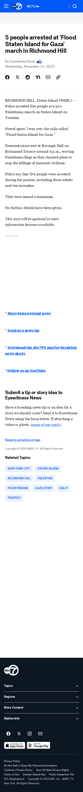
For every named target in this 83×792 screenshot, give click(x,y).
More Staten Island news (29, 313)
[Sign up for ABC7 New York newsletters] (40, 733)
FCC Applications (14, 779)
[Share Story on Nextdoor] (38, 77)
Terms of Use (11, 774)
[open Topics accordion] (41, 686)
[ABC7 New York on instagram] (29, 733)
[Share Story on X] (17, 77)
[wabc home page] (11, 670)
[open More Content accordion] (41, 708)
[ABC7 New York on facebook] (8, 733)
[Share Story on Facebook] (7, 77)
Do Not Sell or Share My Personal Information (30, 765)
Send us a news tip (23, 330)
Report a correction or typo (22, 440)
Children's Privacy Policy (18, 770)
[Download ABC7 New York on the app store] (14, 745)
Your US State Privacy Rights (52, 770)
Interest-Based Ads (34, 774)
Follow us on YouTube (26, 370)
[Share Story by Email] (48, 77)
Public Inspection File (61, 774)
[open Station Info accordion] (41, 719)
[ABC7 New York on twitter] (19, 733)
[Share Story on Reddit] (27, 77)
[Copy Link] (58, 77)
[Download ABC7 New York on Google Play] (38, 745)
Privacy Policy (12, 761)
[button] (6, 6)
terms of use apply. (46, 424)
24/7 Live (33, 6)
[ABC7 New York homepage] (17, 6)
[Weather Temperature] (61, 6)
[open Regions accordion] (41, 697)
